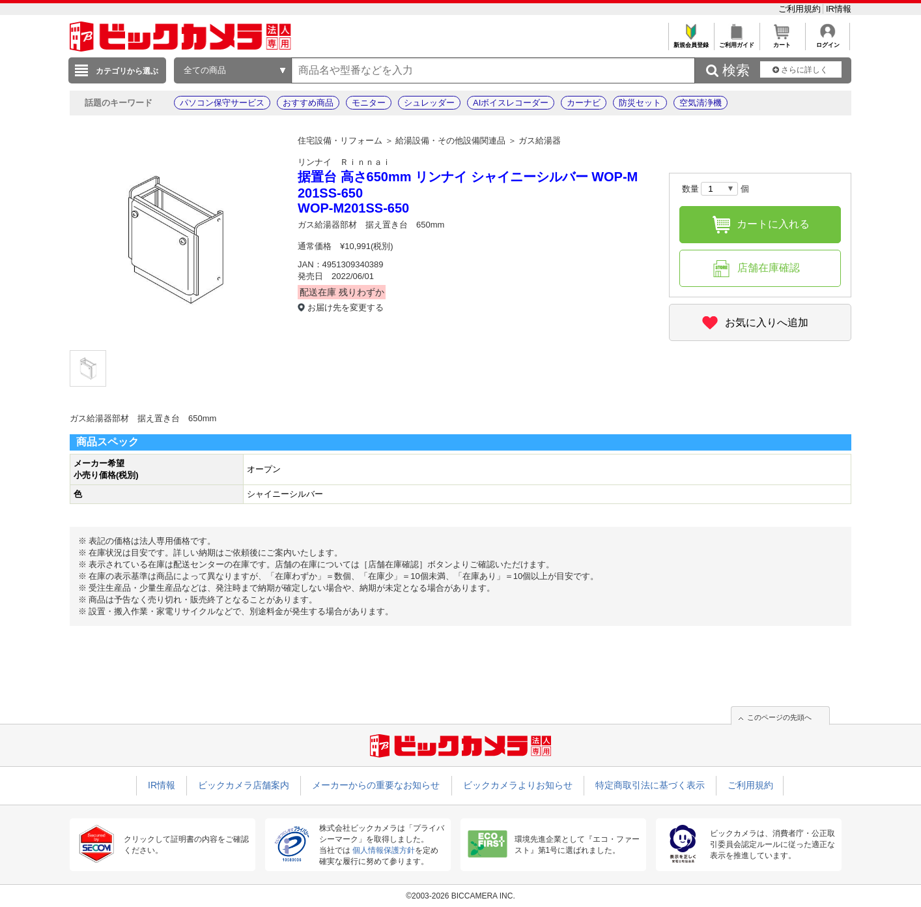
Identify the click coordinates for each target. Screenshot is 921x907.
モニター (369, 103)
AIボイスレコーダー (510, 103)
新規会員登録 (691, 41)
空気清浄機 (700, 103)
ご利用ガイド (736, 41)
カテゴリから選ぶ (127, 71)
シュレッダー (429, 103)
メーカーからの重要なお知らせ (376, 785)
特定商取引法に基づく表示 (650, 785)
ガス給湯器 (539, 140)
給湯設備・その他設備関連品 (450, 140)
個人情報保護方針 (383, 850)
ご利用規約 (800, 9)
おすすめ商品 (308, 103)
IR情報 (838, 9)
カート (782, 41)
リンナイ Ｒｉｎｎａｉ (344, 162)
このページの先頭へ (779, 717)
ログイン (827, 41)
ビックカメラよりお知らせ (518, 785)
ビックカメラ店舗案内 (243, 785)
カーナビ (584, 103)
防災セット (640, 103)
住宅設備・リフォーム (340, 140)
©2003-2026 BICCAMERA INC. (460, 895)
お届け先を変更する (345, 307)
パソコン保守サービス (222, 103)
